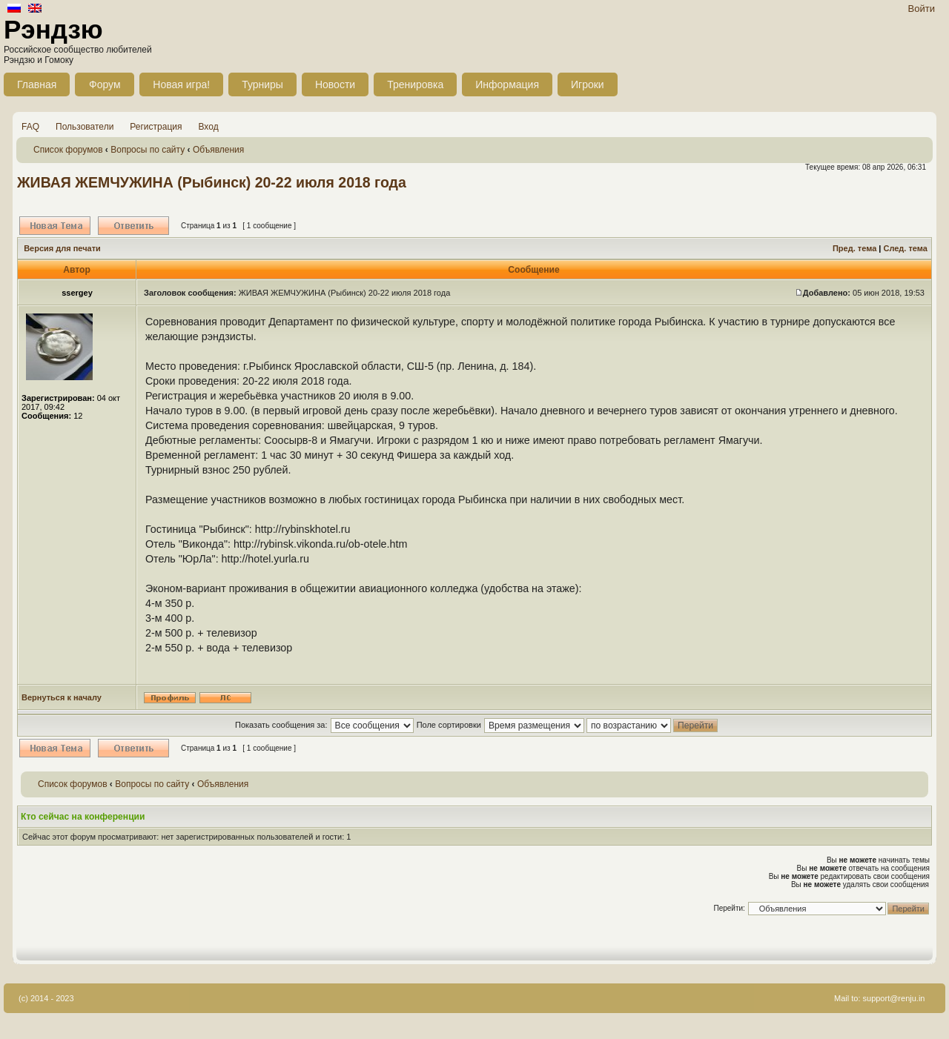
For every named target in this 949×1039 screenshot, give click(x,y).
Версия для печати (62, 248)
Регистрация (156, 127)
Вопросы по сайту (147, 150)
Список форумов (68, 150)
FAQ (30, 127)
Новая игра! (181, 84)
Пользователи (84, 127)
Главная (36, 84)
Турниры (262, 84)
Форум (105, 84)
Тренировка (415, 84)
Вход (209, 127)
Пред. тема (854, 248)
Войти (921, 8)
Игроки (587, 84)
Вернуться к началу (62, 697)
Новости (335, 84)
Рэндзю (53, 29)
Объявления (218, 150)
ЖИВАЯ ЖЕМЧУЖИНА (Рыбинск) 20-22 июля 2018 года (211, 182)
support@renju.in (894, 998)
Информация (507, 84)
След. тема (905, 248)
